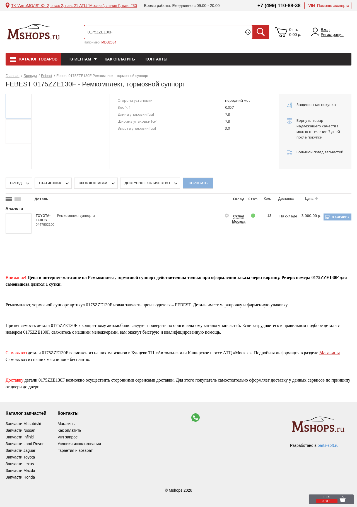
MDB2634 (108, 42)
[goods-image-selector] (19, 223)
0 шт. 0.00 (295, 32)
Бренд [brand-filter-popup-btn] (16, 183)
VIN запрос (67, 437)
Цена (309, 199)
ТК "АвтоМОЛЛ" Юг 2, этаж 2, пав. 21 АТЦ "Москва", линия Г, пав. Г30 (74, 5)
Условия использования (79, 443)
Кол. (267, 199)
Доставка (286, 199)
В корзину (340, 217)
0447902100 (45, 225)
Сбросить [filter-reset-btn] (198, 183)
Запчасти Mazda (20, 470)
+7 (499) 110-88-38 (279, 5)
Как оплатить (120, 59)
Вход (325, 29)
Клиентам (80, 59)
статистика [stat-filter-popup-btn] (50, 183)
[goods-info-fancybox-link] (227, 216)
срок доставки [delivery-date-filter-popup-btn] (93, 183)
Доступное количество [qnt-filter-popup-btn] (148, 183)
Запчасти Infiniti (20, 437)
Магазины (329, 352)
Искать (261, 32)
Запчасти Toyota (20, 457)
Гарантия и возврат (75, 450)
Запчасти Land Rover (25, 443)
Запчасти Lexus (20, 464)
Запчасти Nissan (20, 430)
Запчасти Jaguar (20, 450)
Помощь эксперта (328, 5)
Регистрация (332, 34)
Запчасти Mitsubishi (23, 423)
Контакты (156, 59)
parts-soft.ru (328, 445)
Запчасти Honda (20, 477)
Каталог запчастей (26, 413)
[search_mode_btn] (9, 199)
